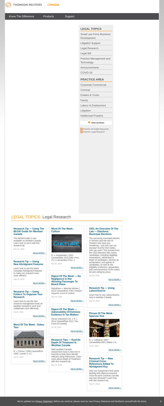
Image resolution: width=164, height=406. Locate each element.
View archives (97, 123)
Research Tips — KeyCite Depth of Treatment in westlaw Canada (65, 343)
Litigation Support (90, 43)
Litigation (85, 110)
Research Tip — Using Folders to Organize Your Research (28, 294)
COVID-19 (86, 72)
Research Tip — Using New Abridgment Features (28, 262)
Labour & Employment (93, 105)
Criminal (85, 90)
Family (84, 100)
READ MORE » (39, 253)
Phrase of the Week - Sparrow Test (101, 314)
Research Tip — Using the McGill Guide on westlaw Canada (29, 231)
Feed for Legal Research (94, 132)
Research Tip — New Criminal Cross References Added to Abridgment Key (101, 362)
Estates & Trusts (89, 95)
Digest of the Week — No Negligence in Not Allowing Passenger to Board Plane (66, 280)
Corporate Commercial (93, 84)
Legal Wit (85, 53)
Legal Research (89, 48)
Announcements (89, 67)
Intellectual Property (91, 115)
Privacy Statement (44, 401)
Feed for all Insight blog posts (96, 129)
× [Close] (161, 401)
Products (48, 16)
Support (69, 16)
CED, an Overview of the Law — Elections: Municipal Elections (103, 231)
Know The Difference (21, 16)
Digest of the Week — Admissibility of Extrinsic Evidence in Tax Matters (65, 312)
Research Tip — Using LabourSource (102, 289)
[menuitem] (21, 16)
